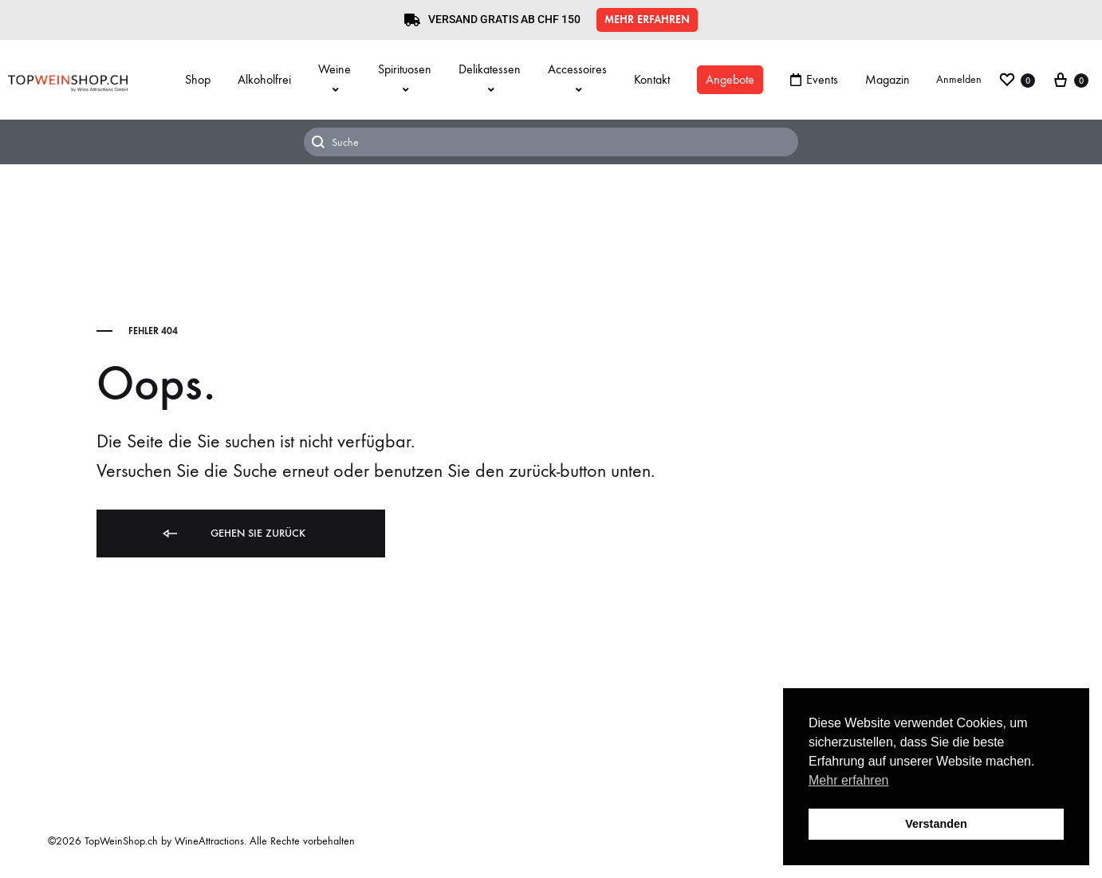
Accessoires (577, 78)
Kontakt (652, 79)
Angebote (730, 79)
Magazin (887, 79)
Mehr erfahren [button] (849, 780)
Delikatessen (490, 78)
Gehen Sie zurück (232, 534)
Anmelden (959, 79)
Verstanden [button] (936, 823)
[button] (647, 20)
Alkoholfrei (264, 79)
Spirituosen (404, 78)
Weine (334, 78)
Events (814, 79)
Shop (198, 79)
